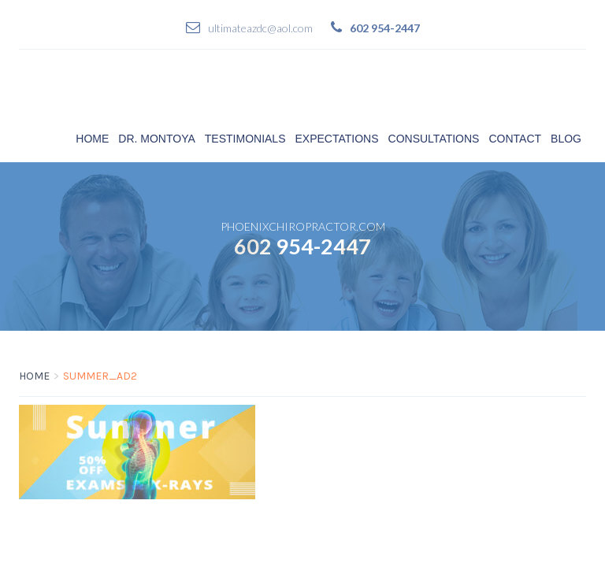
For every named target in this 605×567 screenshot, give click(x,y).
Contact (514, 138)
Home (92, 138)
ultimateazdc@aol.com (260, 28)
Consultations (434, 138)
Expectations (337, 138)
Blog (566, 138)
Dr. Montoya (156, 138)
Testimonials (245, 138)
